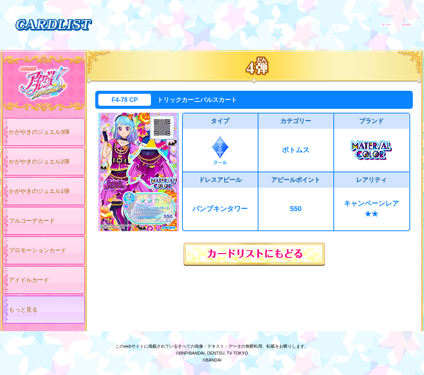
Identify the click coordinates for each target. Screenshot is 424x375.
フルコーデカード (32, 220)
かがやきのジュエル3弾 (39, 131)
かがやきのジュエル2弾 (39, 161)
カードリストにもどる (254, 254)
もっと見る (23, 309)
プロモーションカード (37, 250)
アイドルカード (29, 280)
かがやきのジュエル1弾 (39, 191)
